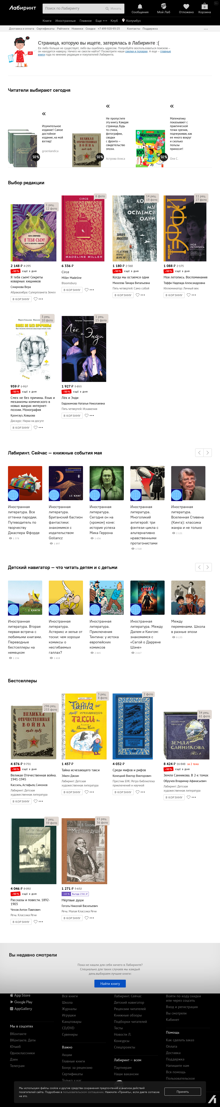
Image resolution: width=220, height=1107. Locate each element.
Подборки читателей (130, 1021)
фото (51, 208)
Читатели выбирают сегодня (39, 90)
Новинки (77, 28)
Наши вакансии (126, 1074)
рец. (50, 205)
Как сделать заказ (180, 1040)
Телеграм (17, 1065)
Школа (67, 1002)
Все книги (70, 996)
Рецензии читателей (130, 1008)
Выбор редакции (26, 182)
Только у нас (72, 1080)
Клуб (114, 21)
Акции (67, 1054)
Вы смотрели (176, 1013)
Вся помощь (175, 1072)
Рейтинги (63, 28)
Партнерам (123, 1067)
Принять (183, 1092)
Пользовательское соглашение (180, 1080)
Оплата (171, 1046)
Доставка (173, 1052)
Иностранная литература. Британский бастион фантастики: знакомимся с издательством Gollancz (66, 522)
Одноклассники (22, 1053)
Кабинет (172, 1019)
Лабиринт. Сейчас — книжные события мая (55, 452)
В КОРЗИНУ (21, 299)
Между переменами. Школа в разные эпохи (188, 626)
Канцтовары (71, 1021)
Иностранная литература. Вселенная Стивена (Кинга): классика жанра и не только (187, 517)
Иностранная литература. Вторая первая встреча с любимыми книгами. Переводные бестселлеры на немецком (25, 637)
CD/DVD (68, 1028)
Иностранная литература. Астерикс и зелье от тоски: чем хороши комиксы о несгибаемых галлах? (65, 637)
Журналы (69, 1008)
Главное (86, 21)
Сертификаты (46, 28)
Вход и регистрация (182, 1006)
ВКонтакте (18, 1033)
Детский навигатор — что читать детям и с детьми (62, 567)
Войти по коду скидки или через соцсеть (183, 998)
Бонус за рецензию (77, 1067)
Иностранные (65, 21)
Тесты (118, 1028)
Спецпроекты (124, 1047)
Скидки (90, 28)
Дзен (14, 1059)
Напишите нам (177, 1065)
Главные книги (73, 1061)
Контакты (133, 28)
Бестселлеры (22, 681)
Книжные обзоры (128, 1015)
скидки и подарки (136, 51)
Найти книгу (110, 983)
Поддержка (150, 28)
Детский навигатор (129, 1002)
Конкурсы (121, 1040)
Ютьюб (15, 1046)
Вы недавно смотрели (33, 955)
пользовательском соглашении (83, 1092)
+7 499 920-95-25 (109, 28)
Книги (47, 21)
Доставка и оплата (21, 28)
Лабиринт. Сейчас (128, 996)
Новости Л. (122, 1034)
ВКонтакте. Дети (23, 1040)
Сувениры (70, 1034)
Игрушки (69, 1015)
